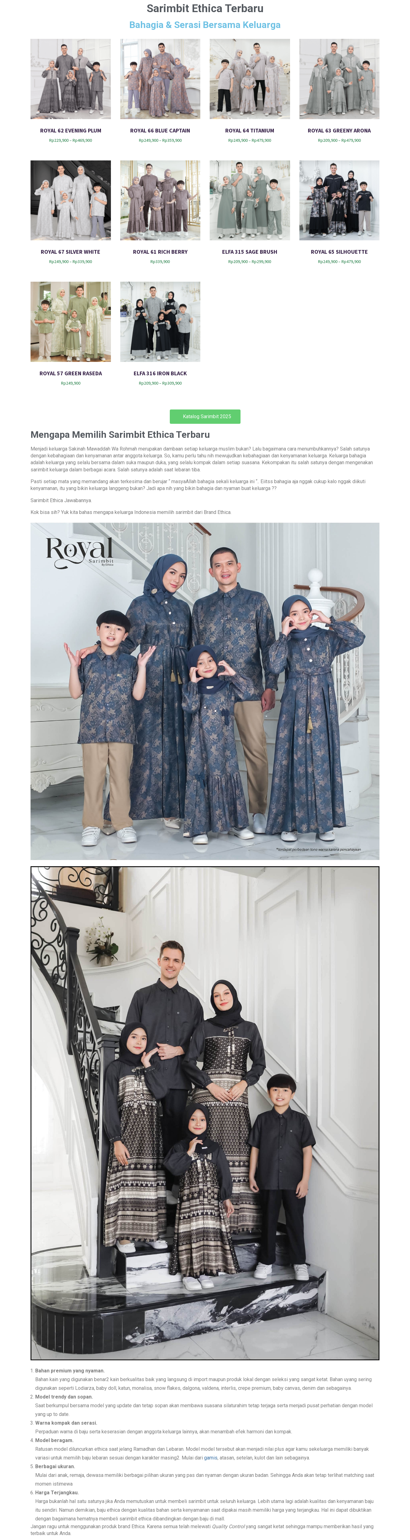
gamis (210, 1458)
